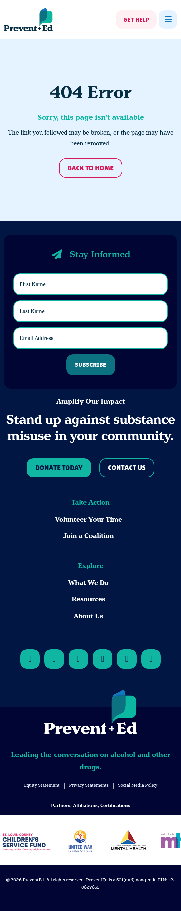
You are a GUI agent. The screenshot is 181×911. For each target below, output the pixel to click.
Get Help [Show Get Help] (136, 20)
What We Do (88, 583)
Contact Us (127, 468)
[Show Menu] (168, 19)
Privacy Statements (89, 785)
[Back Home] (28, 19)
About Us (88, 616)
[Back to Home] (90, 713)
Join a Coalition (88, 536)
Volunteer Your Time (88, 519)
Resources (88, 599)
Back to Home (91, 168)
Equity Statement (42, 785)
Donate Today (58, 468)
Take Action (90, 502)
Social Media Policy (137, 785)
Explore (90, 566)
